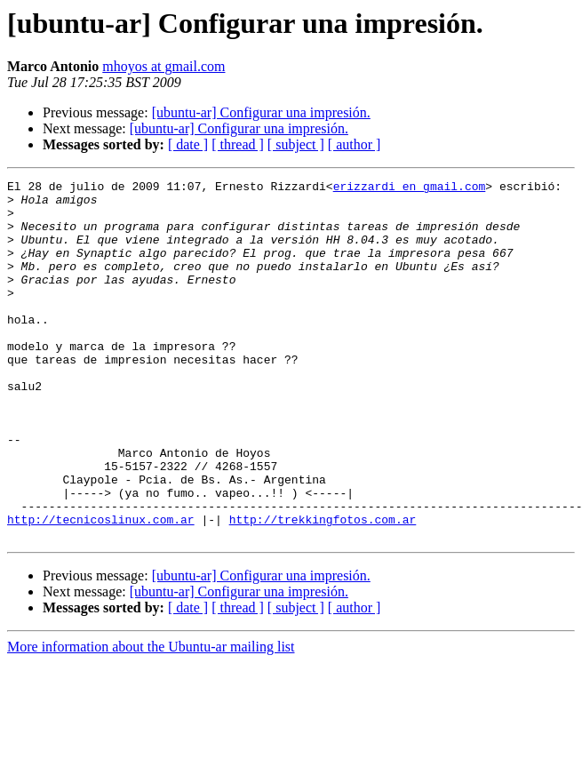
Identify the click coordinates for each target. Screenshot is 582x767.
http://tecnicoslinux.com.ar (101, 588)
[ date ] (188, 144)
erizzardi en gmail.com (409, 188)
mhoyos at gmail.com (163, 66)
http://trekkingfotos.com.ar (323, 588)
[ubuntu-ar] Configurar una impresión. (261, 112)
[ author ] (354, 144)
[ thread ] (237, 144)
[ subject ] (295, 144)
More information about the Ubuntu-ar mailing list (151, 718)
